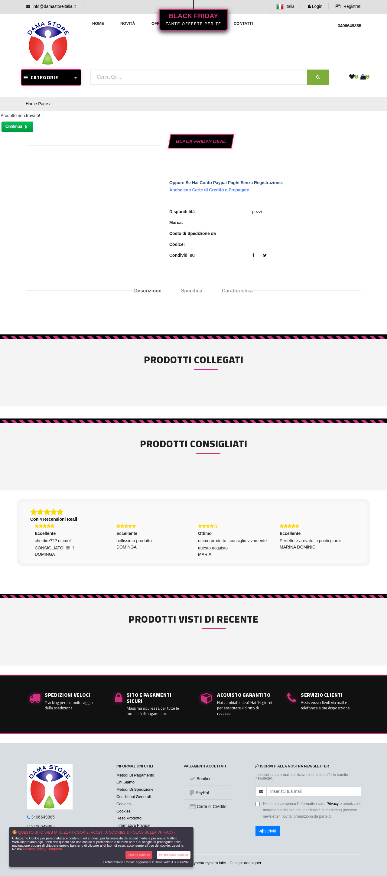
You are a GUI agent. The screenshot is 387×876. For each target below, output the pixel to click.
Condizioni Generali (133, 796)
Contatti (243, 23)
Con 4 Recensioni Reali (53, 519)
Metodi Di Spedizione (135, 789)
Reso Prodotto (128, 818)
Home (98, 23)
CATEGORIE (41, 77)
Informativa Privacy (133, 825)
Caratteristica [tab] (237, 290)
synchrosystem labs (209, 863)
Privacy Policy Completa (42, 849)
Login (315, 6)
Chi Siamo (125, 782)
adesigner (252, 863)
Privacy (333, 804)
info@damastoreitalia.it (54, 6)
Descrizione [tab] (147, 290)
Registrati (348, 6)
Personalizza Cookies (173, 855)
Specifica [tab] (191, 290)
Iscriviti (267, 831)
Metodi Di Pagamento (135, 775)
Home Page (37, 103)
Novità (127, 23)
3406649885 (43, 817)
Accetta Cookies (139, 855)
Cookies (123, 804)
